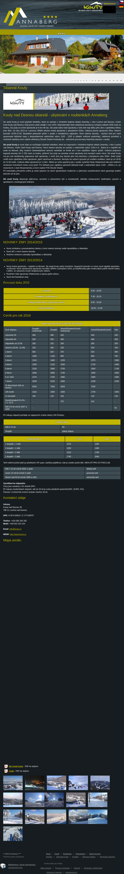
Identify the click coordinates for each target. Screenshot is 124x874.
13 (110, 80)
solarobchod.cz (71, 872)
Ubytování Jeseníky (107, 857)
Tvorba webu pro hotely (53, 863)
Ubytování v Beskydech (93, 868)
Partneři (77, 868)
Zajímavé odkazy (89, 857)
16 (121, 80)
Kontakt (75, 857)
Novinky (49, 857)
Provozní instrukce (62, 868)
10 (98, 80)
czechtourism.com (15, 868)
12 (106, 80)
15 (117, 80)
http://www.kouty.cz (18, 534)
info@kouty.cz (16, 529)
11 (102, 80)
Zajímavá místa (62, 857)
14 (113, 80)
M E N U (61, 33)
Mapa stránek (46, 868)
